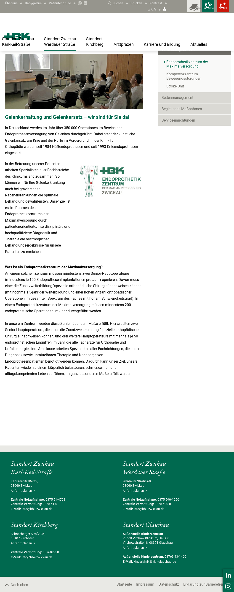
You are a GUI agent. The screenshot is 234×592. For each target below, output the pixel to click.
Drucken (140, 3)
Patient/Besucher (175, 77)
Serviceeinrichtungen (178, 171)
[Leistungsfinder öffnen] (179, 9)
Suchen (118, 3)
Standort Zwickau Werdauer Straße (35, 60)
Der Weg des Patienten (87, 97)
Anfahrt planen (22, 541)
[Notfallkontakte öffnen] (220, 9)
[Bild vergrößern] (74, 132)
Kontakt (13, 97)
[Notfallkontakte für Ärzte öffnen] (199, 9)
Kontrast (161, 3)
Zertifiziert (33, 97)
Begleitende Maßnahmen (182, 159)
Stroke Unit (175, 137)
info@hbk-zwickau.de (37, 559)
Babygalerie (36, 3)
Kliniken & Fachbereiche (181, 89)
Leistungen (55, 97)
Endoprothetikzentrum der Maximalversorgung (120, 60)
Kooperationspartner (126, 97)
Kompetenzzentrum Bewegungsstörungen (183, 126)
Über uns (12, 3)
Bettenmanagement (177, 148)
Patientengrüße (65, 3)
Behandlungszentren (74, 60)
